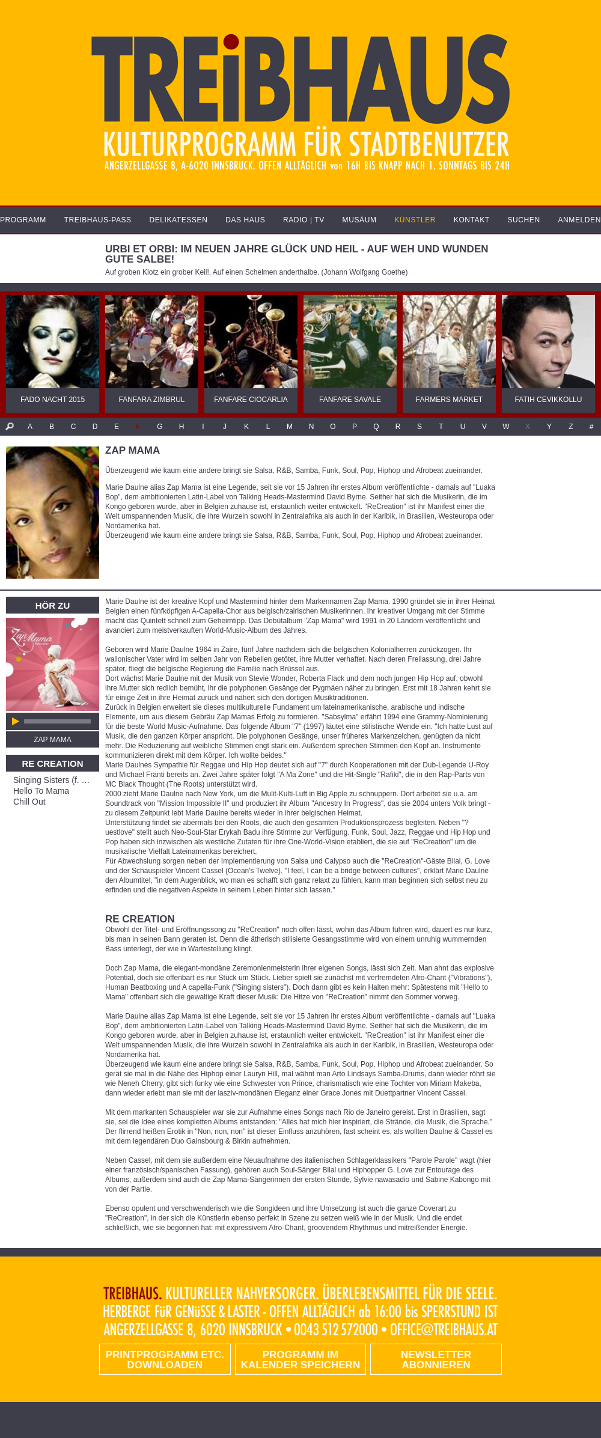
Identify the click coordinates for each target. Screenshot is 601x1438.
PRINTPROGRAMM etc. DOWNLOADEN (165, 1360)
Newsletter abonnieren (436, 1360)
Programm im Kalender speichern (300, 1360)
